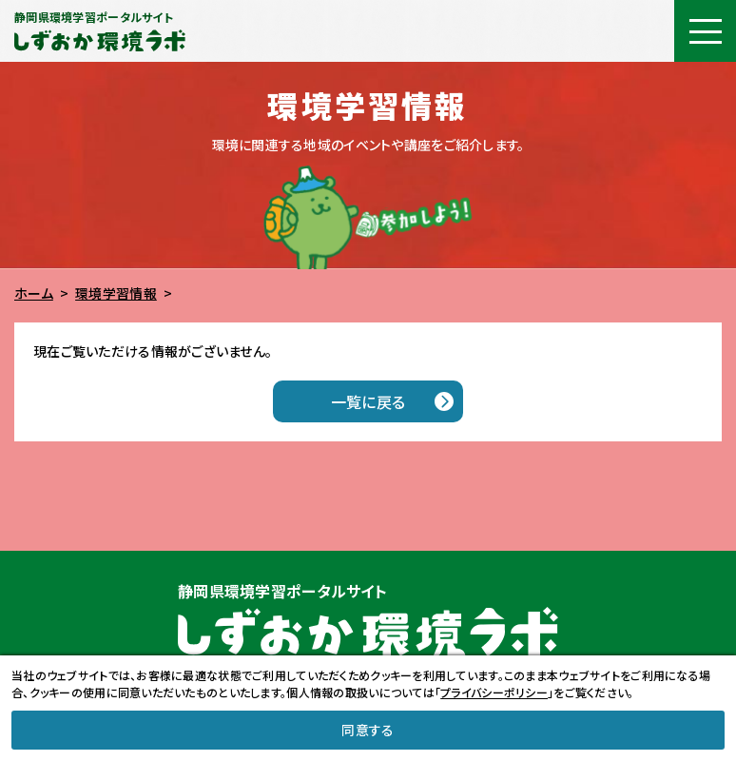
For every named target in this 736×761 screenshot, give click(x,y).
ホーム (33, 292)
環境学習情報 (116, 292)
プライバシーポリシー (494, 692)
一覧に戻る (368, 401)
